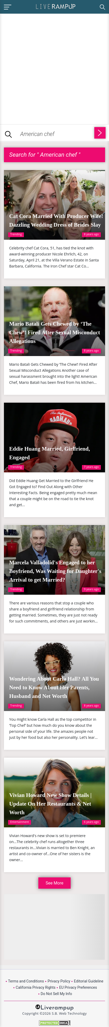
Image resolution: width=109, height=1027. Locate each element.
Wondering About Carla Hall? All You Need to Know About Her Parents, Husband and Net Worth (54, 687)
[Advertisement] (54, 68)
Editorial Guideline (88, 981)
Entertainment (19, 822)
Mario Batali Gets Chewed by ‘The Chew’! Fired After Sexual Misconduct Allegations (54, 332)
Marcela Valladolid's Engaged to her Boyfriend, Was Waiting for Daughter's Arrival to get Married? (55, 571)
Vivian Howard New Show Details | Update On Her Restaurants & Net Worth (50, 804)
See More (54, 883)
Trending (16, 234)
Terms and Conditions (26, 981)
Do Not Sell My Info (56, 994)
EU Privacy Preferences (78, 987)
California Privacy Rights (35, 987)
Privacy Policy (59, 981)
